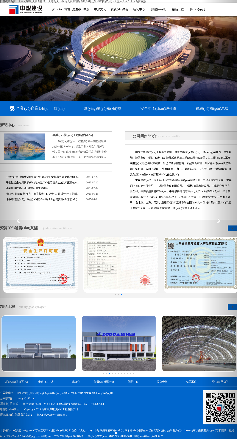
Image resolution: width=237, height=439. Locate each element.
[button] (18, 219)
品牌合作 (162, 381)
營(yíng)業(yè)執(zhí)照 (104, 108)
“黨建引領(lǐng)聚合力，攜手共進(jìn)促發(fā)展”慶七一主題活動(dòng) (43, 193)
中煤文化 (100, 9)
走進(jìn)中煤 (80, 9)
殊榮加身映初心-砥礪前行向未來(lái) (27, 188)
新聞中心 (139, 9)
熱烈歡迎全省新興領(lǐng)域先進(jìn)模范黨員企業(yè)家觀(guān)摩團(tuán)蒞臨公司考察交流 (43, 182)
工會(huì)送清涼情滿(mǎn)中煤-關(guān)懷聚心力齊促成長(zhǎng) (43, 177)
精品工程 (178, 9)
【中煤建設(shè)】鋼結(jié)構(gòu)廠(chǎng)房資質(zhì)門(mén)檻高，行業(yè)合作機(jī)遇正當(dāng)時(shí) (43, 199)
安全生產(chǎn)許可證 (160, 108)
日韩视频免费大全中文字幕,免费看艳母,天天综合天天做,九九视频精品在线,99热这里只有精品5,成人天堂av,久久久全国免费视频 (73, 1)
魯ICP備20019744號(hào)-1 (52, 414)
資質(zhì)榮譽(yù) (104, 381)
